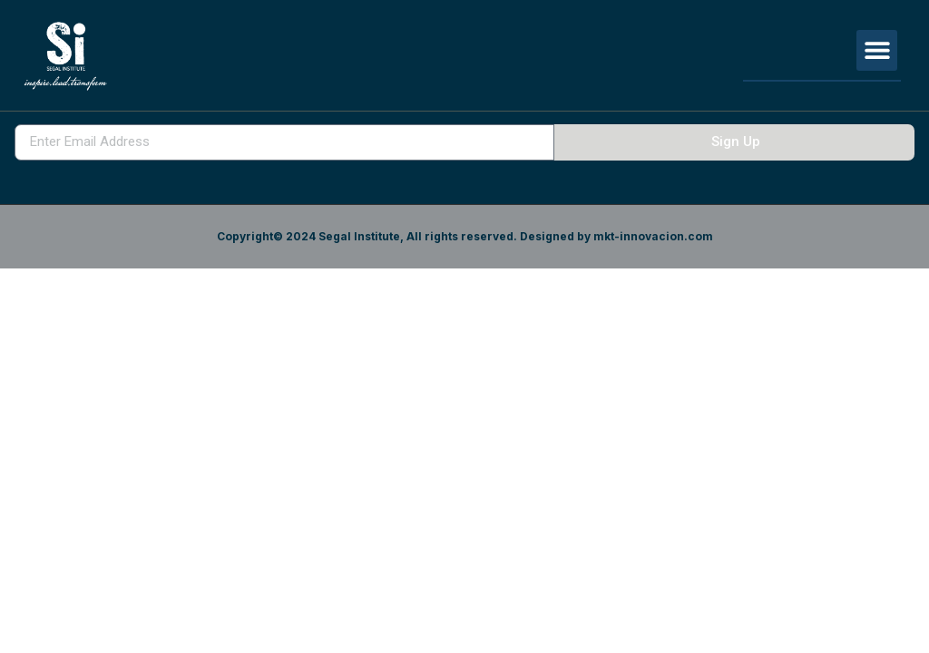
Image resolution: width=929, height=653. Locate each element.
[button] (876, 50)
